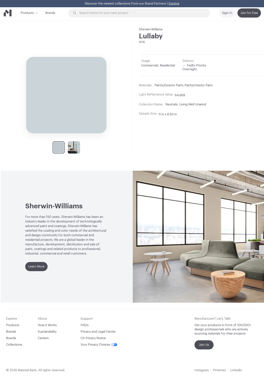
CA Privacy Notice (93, 338)
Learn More (36, 266)
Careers (43, 338)
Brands (50, 13)
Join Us (204, 344)
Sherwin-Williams (151, 29)
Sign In (227, 13)
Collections (14, 344)
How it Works (47, 325)
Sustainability (47, 331)
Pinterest (219, 370)
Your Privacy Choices (99, 345)
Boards (11, 338)
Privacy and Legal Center (98, 331)
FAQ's (85, 325)
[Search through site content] (141, 13)
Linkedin (236, 370)
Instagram (201, 370)
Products (27, 13)
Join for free (249, 13)
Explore (173, 3)
